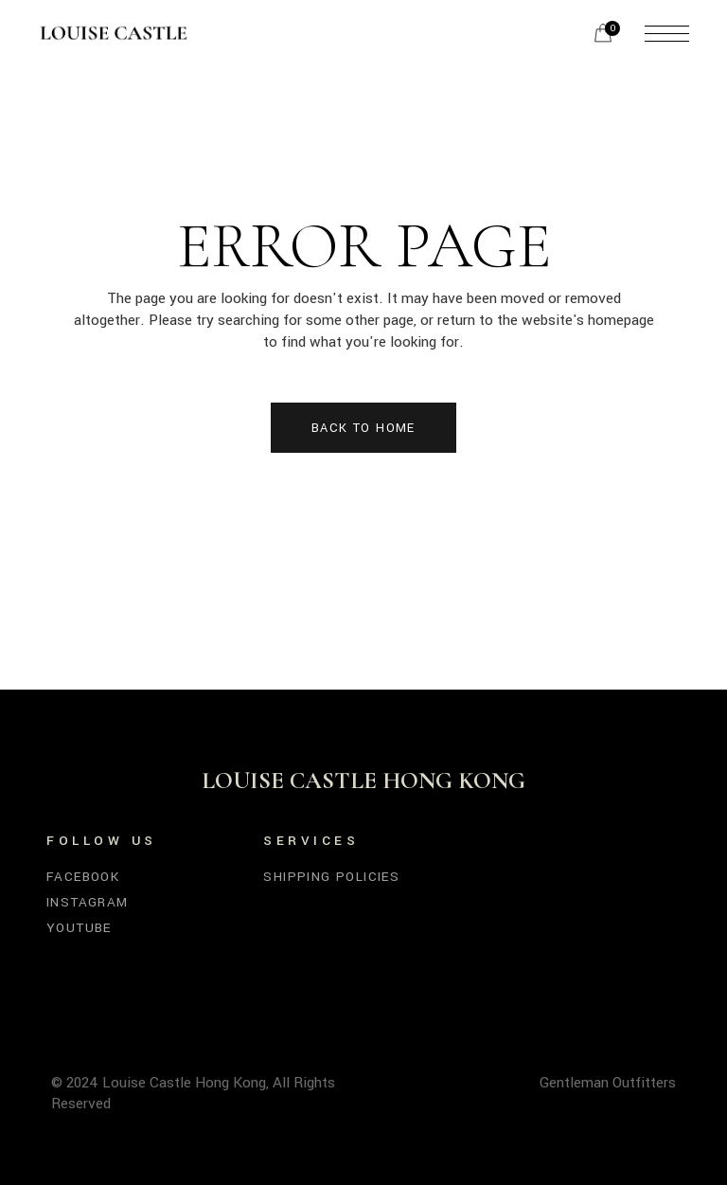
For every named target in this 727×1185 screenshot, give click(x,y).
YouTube (79, 928)
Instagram (87, 902)
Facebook (82, 877)
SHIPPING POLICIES (331, 877)
